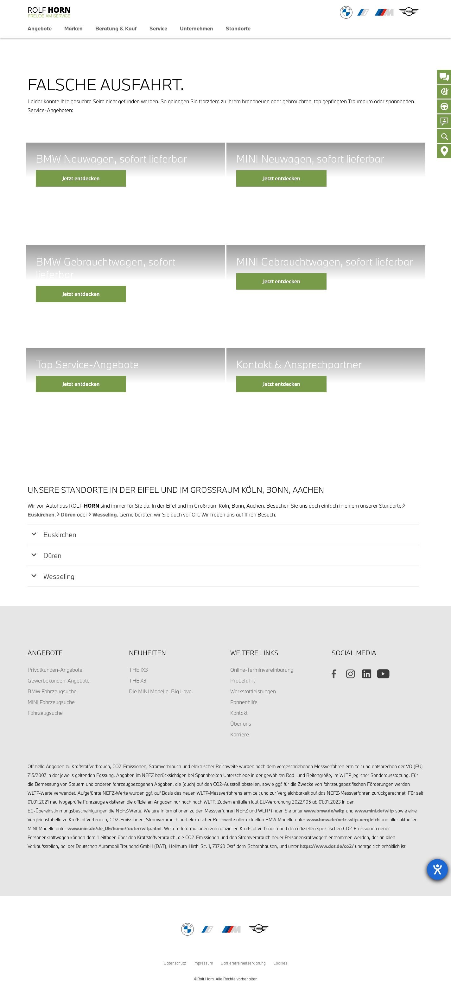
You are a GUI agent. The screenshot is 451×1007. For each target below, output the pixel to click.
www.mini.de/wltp (374, 811)
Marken (73, 28)
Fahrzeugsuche (45, 712)
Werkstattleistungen (253, 691)
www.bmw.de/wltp (324, 811)
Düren (68, 514)
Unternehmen (196, 28)
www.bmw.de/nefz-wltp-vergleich (343, 820)
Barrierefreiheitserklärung (243, 962)
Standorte (238, 28)
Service (158, 28)
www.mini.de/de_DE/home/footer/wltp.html (114, 828)
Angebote (40, 28)
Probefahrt (242, 680)
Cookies (280, 962)
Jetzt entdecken (81, 178)
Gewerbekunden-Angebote (59, 680)
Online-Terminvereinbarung (261, 669)
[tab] (223, 534)
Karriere (239, 734)
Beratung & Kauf (116, 28)
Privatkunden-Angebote (55, 669)
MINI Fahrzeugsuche (51, 702)
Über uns (240, 723)
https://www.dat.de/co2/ (327, 846)
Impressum (203, 962)
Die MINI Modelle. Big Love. (161, 691)
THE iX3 (138, 669)
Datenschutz (175, 962)
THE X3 (137, 680)
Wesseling (104, 514)
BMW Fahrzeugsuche (52, 691)
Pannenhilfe (243, 702)
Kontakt (239, 712)
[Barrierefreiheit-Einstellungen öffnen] (437, 869)
